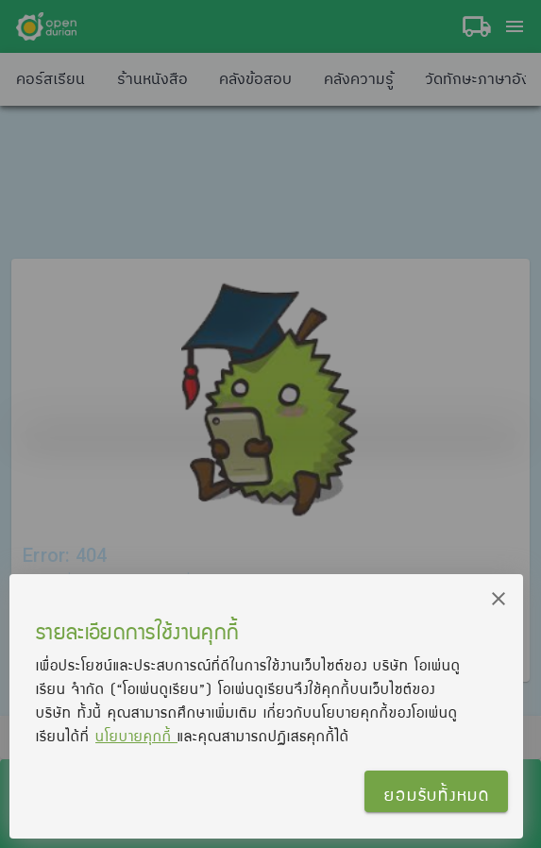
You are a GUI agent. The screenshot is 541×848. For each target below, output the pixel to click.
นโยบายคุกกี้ (136, 735)
